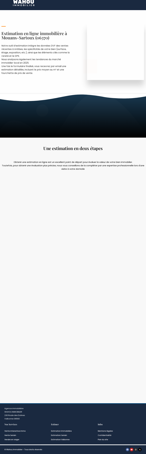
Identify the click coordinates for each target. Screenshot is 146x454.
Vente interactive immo (15, 431)
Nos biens (96, 11)
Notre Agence (25, 11)
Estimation (41, 11)
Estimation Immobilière (61, 431)
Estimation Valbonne (60, 439)
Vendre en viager (11, 439)
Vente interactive (59, 11)
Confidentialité (104, 435)
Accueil (11, 11)
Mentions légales (105, 431)
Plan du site (103, 439)
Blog (106, 11)
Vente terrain (10, 435)
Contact (116, 11)
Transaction (78, 11)
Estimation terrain (59, 435)
